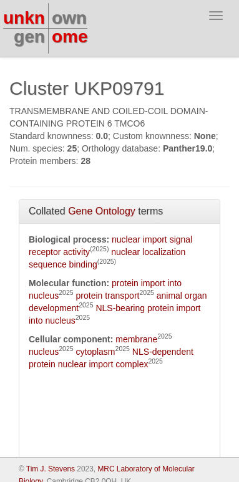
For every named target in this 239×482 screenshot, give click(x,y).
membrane (136, 339)
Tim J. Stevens (50, 469)
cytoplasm (95, 352)
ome (70, 36)
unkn (24, 17)
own (69, 17)
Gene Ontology (101, 211)
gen (29, 36)
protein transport (108, 296)
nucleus (44, 352)
